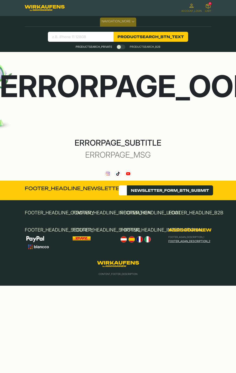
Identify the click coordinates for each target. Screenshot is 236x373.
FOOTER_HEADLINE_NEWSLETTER (74, 188)
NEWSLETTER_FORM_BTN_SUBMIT (170, 190)
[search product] (81, 37)
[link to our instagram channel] (108, 173)
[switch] (121, 47)
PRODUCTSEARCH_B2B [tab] (145, 46)
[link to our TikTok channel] (118, 173)
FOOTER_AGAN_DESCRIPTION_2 (189, 241)
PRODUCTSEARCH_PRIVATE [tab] (94, 46)
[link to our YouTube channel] (128, 173)
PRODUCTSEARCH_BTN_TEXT (151, 37)
